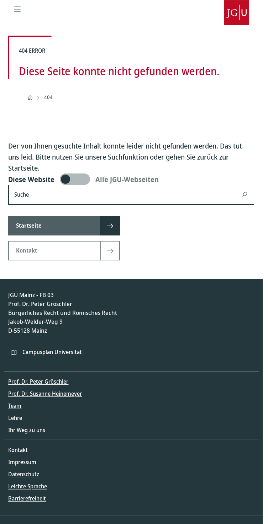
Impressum (22, 462)
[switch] (131, 179)
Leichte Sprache (27, 486)
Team (14, 406)
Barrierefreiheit (27, 498)
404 (48, 97)
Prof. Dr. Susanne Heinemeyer (45, 394)
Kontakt (18, 450)
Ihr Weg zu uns (26, 430)
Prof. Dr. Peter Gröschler (38, 381)
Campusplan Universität (52, 352)
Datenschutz (23, 474)
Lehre (15, 418)
